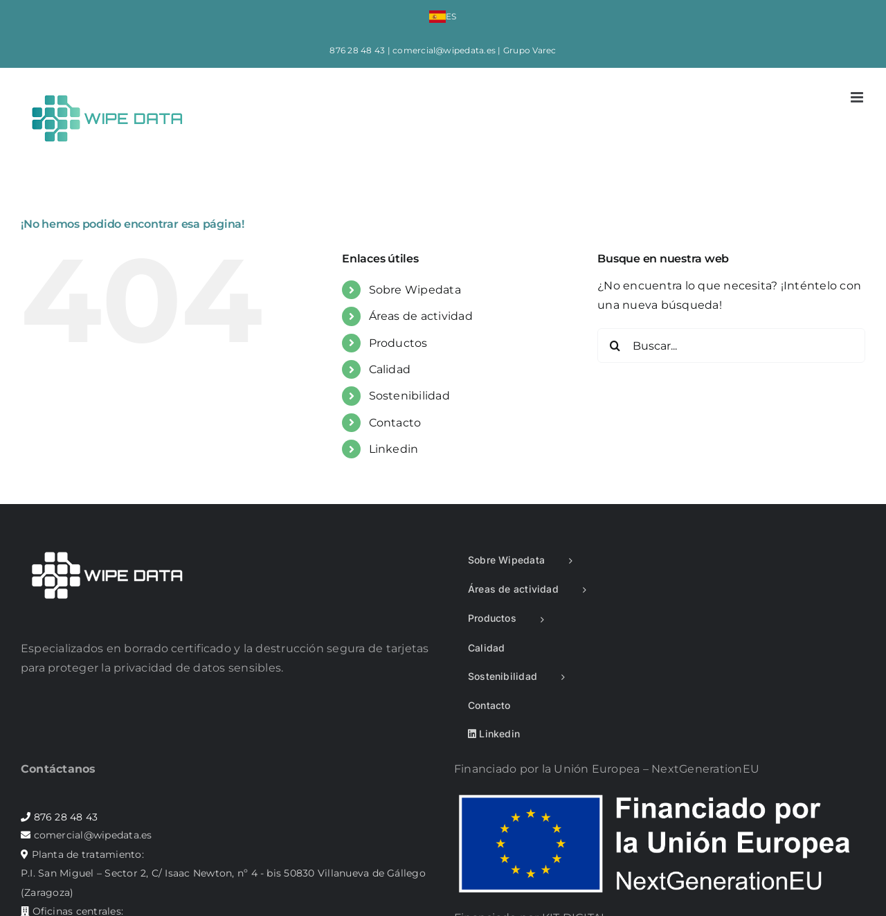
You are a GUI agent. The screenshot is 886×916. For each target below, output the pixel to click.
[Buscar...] (731, 345)
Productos (398, 343)
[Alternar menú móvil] (858, 97)
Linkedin (394, 449)
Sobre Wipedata (415, 289)
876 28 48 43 (357, 50)
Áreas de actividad (421, 316)
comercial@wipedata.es (444, 50)
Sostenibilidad (409, 395)
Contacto (395, 422)
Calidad (390, 369)
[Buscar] (614, 345)
